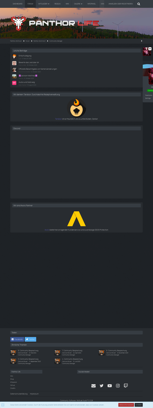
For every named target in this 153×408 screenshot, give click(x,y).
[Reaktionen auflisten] (44, 321)
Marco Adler (111, 64)
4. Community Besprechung (72, 359)
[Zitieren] (89, 321)
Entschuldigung (113, 55)
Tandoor (104, 122)
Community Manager (24, 355)
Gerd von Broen (22, 353)
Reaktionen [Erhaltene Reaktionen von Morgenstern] (16, 95)
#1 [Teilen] (89, 64)
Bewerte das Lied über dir (117, 62)
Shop (12, 379)
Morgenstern (27, 53)
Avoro (106, 232)
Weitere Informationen (126, 405)
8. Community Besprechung (28, 350)
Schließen (139, 405)
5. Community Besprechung (28, 359)
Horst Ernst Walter (113, 73)
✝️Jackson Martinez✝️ (116, 77)
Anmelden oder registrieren (121, 4)
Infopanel (13, 382)
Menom (110, 79)
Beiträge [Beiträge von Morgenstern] (15, 98)
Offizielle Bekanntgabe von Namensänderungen (117, 69)
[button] (17, 339)
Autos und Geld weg (115, 83)
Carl (109, 58)
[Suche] (139, 4)
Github (12, 385)
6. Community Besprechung (116, 350)
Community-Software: (76, 400)
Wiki (11, 376)
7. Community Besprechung (72, 350)
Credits (12, 388)
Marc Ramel (111, 86)
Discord (105, 131)
